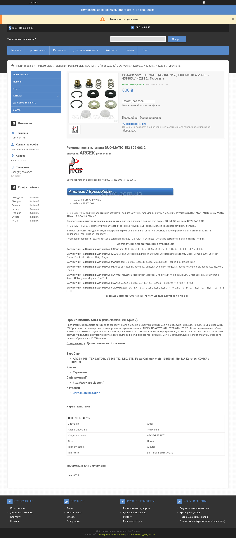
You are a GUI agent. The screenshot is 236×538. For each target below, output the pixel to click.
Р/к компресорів (132, 521)
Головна (16, 50)
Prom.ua (135, 531)
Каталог (58, 50)
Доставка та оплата (85, 50)
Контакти (111, 50)
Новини (129, 50)
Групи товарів (24, 65)
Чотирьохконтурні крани (194, 517)
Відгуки (17, 109)
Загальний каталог (86, 393)
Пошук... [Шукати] (176, 39)
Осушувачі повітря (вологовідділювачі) (202, 521)
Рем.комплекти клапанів (51, 65)
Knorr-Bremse (74, 512)
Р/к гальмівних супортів (136, 508)
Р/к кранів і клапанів (134, 512)
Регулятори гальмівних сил (195, 508)
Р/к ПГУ (127, 517)
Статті (145, 50)
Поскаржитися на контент (111, 534)
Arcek (70, 508)
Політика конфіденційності (140, 534)
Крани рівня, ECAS (190, 512)
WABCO (71, 517)
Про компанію (37, 50)
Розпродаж (73, 521)
